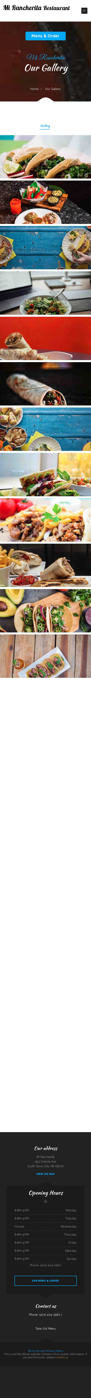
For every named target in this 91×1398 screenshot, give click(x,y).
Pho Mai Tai (17, 1368)
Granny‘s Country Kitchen (73, 1368)
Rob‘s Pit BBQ (48, 1382)
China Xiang (43, 1368)
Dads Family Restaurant (87, 1368)
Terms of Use (36, 1350)
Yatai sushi (65, 1382)
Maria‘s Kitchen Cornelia (58, 1368)
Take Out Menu (45, 1328)
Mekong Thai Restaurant (27, 1382)
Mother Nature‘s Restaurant (65, 1368)
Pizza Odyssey (53, 1368)
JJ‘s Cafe (52, 1382)
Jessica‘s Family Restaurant (43, 1382)
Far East (22, 1382)
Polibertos (38, 1382)
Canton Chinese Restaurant (38, 1368)
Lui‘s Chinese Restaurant (48, 1368)
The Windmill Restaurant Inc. (80, 1368)
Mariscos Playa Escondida (9, 1368)
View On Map (45, 1173)
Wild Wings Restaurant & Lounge (30, 1368)
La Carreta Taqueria (2, 1368)
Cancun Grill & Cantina (33, 1382)
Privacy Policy (54, 1350)
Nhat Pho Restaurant (70, 1382)
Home (34, 89)
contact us (61, 1357)
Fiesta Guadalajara (21, 1368)
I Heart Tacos (56, 1382)
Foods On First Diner (60, 1382)
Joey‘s (25, 1368)
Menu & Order (45, 35)
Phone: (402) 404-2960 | (45, 1314)
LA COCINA (14, 1368)
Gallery (45, 126)
